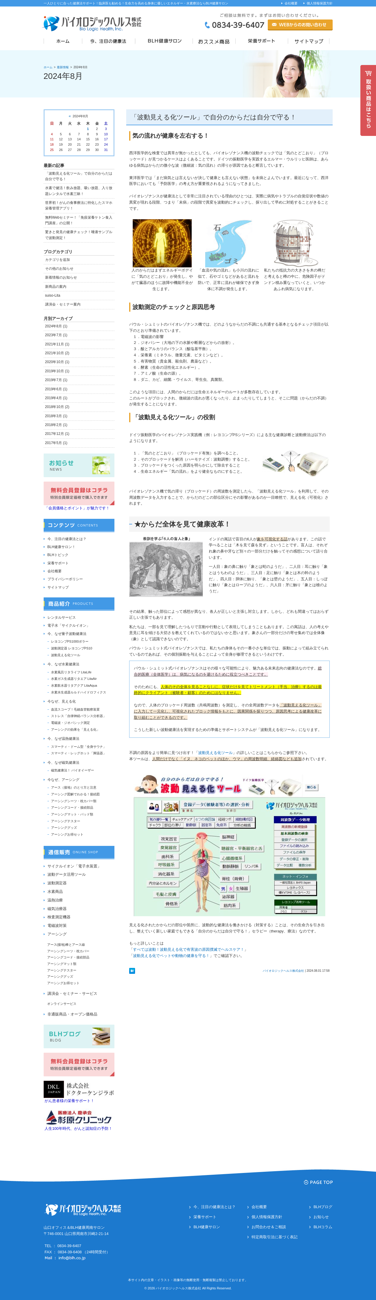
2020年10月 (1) (57, 362)
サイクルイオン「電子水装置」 (74, 866)
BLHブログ (322, 1207)
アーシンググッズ (64, 827)
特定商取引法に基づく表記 (275, 1237)
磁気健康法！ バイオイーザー (72, 770)
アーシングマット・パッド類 (72, 814)
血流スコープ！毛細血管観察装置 (75, 709)
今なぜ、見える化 (61, 701)
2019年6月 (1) (56, 389)
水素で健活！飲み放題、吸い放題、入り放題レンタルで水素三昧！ (78, 191)
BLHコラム (322, 1227)
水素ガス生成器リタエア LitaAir (74, 678)
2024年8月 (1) (56, 326)
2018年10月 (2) (57, 407)
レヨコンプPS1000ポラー (69, 641)
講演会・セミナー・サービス (72, 993)
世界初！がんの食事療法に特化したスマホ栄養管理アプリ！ (78, 205)
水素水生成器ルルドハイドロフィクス (78, 692)
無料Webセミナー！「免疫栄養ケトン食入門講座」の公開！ (79, 220)
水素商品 (55, 891)
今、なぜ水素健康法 (63, 664)
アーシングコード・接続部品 (72, 807)
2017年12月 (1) (57, 434)
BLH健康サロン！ (61, 547)
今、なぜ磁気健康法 (63, 762)
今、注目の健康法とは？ (66, 539)
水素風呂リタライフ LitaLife (71, 672)
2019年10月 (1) (57, 371)
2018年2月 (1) (56, 425)
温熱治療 (55, 900)
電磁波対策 (57, 925)
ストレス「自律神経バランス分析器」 (78, 716)
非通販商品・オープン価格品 (72, 1014)
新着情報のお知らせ (61, 277)
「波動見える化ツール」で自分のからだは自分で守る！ (213, 117)
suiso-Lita (52, 295)
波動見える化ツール (215, 752)
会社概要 (291, 3)
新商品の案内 (55, 287)
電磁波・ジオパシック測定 (70, 722)
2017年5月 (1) (56, 443)
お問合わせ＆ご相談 (269, 1227)
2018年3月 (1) (56, 416)
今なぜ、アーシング (63, 780)
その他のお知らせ (59, 268)
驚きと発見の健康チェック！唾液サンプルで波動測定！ (78, 235)
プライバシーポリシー (65, 579)
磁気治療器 (57, 908)
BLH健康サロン (206, 1227)
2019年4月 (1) (56, 398)
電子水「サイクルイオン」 (68, 625)
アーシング (57, 934)
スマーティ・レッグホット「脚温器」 (78, 753)
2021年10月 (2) (57, 353)
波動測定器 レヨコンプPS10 (71, 648)
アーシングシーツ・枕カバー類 (73, 801)
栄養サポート (58, 563)
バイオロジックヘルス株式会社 (283, 970)
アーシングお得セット (67, 834)
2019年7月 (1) (56, 380)
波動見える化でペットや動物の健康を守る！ (171, 955)
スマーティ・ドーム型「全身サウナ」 (78, 746)
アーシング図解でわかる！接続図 (75, 794)
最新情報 (63, 67)
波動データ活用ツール (66, 874)
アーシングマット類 (61, 964)
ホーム (48, 67)
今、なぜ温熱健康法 (63, 739)
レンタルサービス (61, 617)
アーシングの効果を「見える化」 (75, 729)
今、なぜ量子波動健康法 (66, 634)
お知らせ (321, 1217)
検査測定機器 (58, 917)
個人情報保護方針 (320, 3)
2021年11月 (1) (57, 344)
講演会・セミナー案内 (63, 304)
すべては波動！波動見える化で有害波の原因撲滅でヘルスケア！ (188, 949)
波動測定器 (57, 883)
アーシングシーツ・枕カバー (68, 951)
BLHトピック (58, 555)
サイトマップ (58, 587)
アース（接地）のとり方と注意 (73, 787)
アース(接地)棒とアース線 (66, 944)
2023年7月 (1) (56, 335)
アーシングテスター (65, 821)
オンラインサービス (61, 1003)
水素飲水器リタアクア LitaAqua (74, 685)
